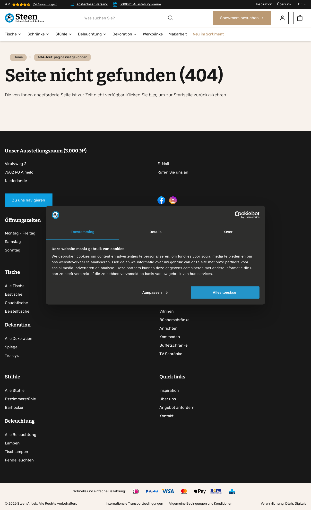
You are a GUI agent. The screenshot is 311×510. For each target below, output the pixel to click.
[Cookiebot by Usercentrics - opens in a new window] (238, 214)
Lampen (12, 443)
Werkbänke (153, 34)
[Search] (170, 18)
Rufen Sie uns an (172, 172)
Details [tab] (155, 232)
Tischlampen (16, 451)
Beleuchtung (92, 34)
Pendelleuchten (19, 460)
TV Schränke (170, 353)
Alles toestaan (225, 292)
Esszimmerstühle (20, 399)
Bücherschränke (174, 320)
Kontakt (166, 416)
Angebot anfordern (176, 407)
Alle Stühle (15, 390)
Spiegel (11, 347)
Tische (13, 34)
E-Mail (163, 163)
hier (152, 95)
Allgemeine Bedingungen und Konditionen (200, 504)
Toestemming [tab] (83, 232)
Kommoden (169, 336)
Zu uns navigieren (28, 200)
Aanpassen (155, 292)
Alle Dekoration (18, 338)
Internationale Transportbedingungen (134, 504)
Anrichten (168, 328)
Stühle (63, 34)
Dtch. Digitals (295, 504)
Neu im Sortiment (208, 34)
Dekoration (124, 34)
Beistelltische (17, 311)
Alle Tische (15, 286)
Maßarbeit (178, 34)
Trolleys (12, 355)
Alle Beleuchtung (20, 434)
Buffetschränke (173, 345)
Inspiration (264, 4)
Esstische (13, 294)
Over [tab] (228, 232)
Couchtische (16, 303)
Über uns (284, 4)
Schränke (38, 34)
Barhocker (14, 407)
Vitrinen (166, 311)
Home (18, 57)
